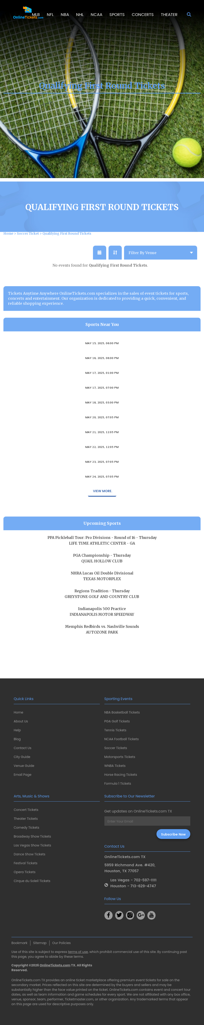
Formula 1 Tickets (117, 783)
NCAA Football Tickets (121, 739)
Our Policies (61, 943)
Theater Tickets (26, 818)
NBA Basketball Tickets (122, 712)
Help (17, 730)
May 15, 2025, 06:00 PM (102, 357)
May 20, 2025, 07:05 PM (102, 431)
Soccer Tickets (115, 748)
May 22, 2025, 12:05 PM (102, 461)
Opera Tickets (24, 872)
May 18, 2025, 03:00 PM (102, 417)
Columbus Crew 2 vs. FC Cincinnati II (102, 412)
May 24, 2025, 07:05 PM (102, 491)
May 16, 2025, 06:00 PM (102, 372)
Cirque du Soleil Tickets (32, 881)
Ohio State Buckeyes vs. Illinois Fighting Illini (102, 352)
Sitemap (40, 943)
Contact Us (22, 748)
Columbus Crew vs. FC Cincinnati (102, 397)
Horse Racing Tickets (120, 774)
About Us (21, 721)
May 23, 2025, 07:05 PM (102, 476)
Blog (17, 739)
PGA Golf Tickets (117, 721)
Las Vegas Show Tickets (32, 845)
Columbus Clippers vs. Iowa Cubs (102, 427)
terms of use (78, 952)
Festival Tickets (25, 863)
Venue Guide (24, 765)
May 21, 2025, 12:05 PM (102, 446)
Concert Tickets (26, 809)
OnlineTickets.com (55, 965)
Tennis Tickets (115, 730)
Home (18, 712)
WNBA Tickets (115, 765)
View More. (102, 505)
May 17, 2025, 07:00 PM (102, 402)
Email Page (22, 774)
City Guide (22, 757)
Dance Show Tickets (29, 854)
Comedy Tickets (26, 827)
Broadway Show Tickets (32, 836)
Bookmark (19, 943)
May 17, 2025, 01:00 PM (102, 387)
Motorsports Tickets (119, 757)
